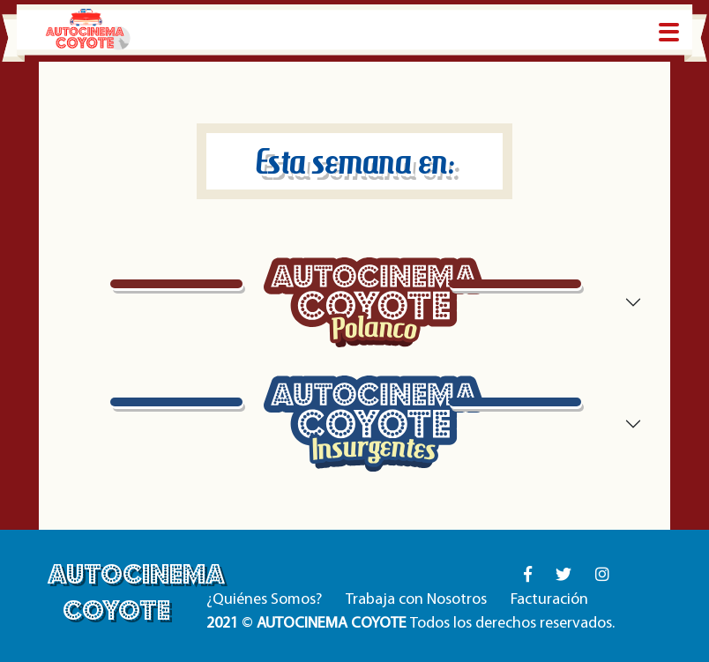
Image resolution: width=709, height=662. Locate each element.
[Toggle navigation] (668, 33)
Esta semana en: (355, 162)
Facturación (549, 599)
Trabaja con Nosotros (416, 599)
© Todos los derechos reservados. (410, 623)
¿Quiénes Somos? (264, 599)
